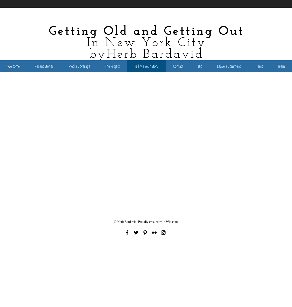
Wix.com (172, 222)
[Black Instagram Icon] (163, 233)
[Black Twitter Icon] (136, 233)
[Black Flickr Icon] (154, 233)
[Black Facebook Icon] (127, 233)
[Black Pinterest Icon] (145, 233)
